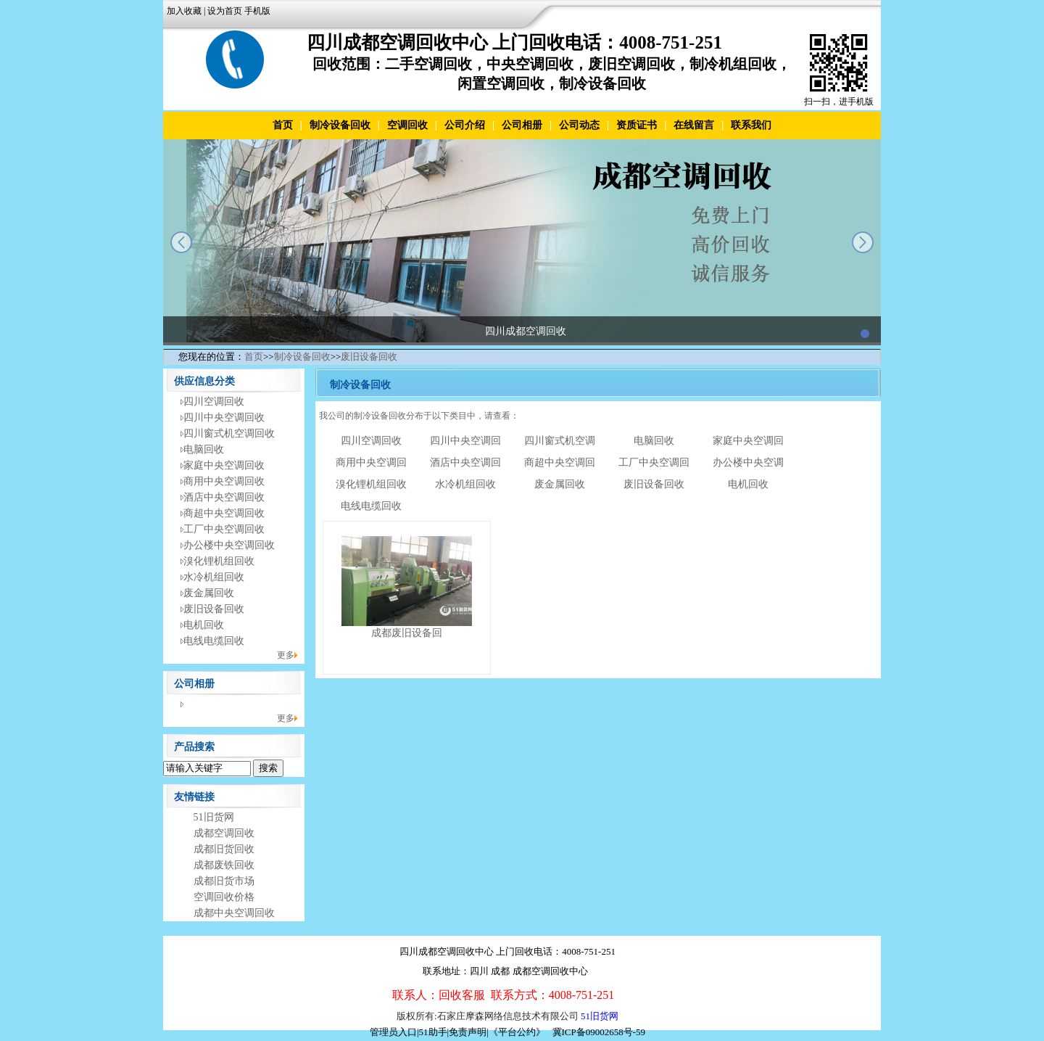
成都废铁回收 (224, 865)
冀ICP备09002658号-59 (599, 1031)
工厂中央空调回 (653, 462)
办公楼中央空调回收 (229, 545)
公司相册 (522, 125)
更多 (285, 655)
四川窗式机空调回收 (229, 433)
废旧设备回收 (369, 356)
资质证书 (636, 125)
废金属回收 (208, 593)
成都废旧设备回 (406, 633)
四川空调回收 (213, 401)
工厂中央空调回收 (224, 529)
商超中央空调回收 (224, 513)
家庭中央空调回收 (224, 465)
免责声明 (467, 1031)
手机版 (257, 11)
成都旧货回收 (224, 849)
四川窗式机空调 (559, 440)
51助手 (433, 1031)
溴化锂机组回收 (218, 561)
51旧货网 (214, 817)
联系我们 (751, 125)
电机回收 (203, 625)
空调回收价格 (224, 897)
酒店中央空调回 (465, 462)
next (863, 242)
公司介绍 (464, 125)
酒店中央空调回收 (224, 497)
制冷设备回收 (340, 125)
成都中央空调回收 (234, 913)
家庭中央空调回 (748, 440)
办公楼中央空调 (748, 462)
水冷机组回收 (213, 577)
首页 (283, 125)
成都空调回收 (224, 833)
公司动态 (579, 125)
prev (181, 242)
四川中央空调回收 (224, 417)
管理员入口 (393, 1031)
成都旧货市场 (224, 881)
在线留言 (694, 125)
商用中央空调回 (371, 462)
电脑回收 (203, 449)
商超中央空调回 (559, 462)
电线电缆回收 (213, 640)
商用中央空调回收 (224, 481)
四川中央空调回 (465, 440)
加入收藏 (184, 11)
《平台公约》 (517, 1031)
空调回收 (407, 125)
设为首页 (224, 11)
